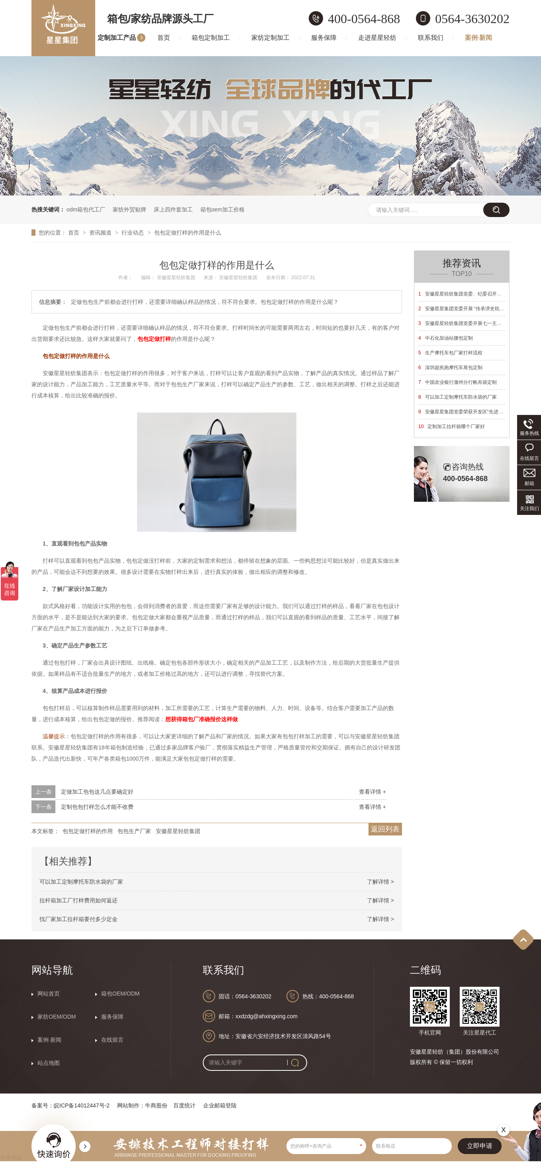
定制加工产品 (117, 37)
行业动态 (133, 232)
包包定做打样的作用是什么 (187, 232)
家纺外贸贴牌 (129, 209)
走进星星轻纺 (377, 37)
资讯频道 (101, 232)
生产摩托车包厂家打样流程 (450, 353)
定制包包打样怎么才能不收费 (97, 807)
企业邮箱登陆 (220, 1105)
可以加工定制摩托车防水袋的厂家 (81, 881)
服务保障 (324, 37)
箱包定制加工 (211, 37)
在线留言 (112, 1040)
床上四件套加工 (173, 209)
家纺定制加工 (270, 37)
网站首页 (48, 993)
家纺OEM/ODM (56, 1016)
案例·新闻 (478, 37)
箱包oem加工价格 (222, 209)
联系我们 (430, 37)
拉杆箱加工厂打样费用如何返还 (78, 900)
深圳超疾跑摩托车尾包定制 (450, 367)
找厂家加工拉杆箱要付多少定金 (78, 919)
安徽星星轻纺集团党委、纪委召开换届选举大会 (471, 294)
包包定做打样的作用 (88, 831)
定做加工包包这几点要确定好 (97, 791)
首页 (163, 37)
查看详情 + (372, 791)
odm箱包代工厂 (86, 209)
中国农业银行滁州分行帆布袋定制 (457, 382)
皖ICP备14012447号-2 (82, 1105)
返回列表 (385, 829)
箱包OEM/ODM (120, 993)
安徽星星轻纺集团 (178, 831)
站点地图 (48, 1063)
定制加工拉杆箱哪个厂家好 (451, 426)
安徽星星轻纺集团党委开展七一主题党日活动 (469, 323)
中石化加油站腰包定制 (445, 338)
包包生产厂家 (134, 831)
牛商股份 (156, 1105)
